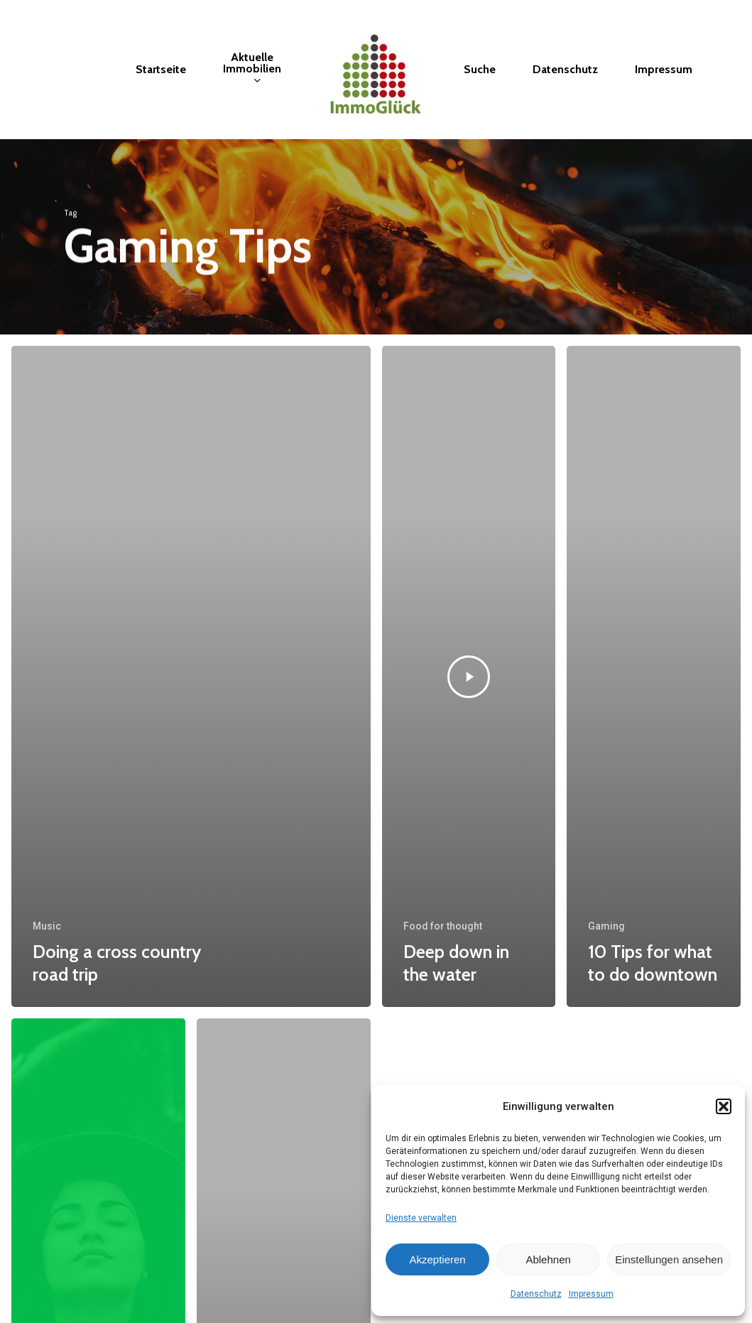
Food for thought (442, 926)
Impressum (591, 1294)
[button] (723, 1106)
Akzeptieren (437, 1259)
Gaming (606, 926)
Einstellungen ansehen (669, 1259)
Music (47, 926)
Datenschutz (536, 1294)
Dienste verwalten (421, 1218)
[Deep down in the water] (469, 677)
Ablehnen (547, 1259)
